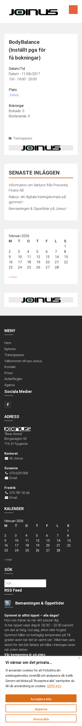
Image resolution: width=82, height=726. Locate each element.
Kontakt (10, 367)
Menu (73, 9)
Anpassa (41, 709)
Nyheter (10, 349)
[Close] (79, 658)
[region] (41, 691)
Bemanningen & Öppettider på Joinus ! (38, 209)
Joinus (14, 95)
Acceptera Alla (41, 699)
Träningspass (22, 138)
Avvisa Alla (41, 719)
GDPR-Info (54, 686)
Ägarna (9, 385)
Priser (8, 373)
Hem (7, 343)
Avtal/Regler (13, 379)
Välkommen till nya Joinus (23, 361)
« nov (13, 277)
